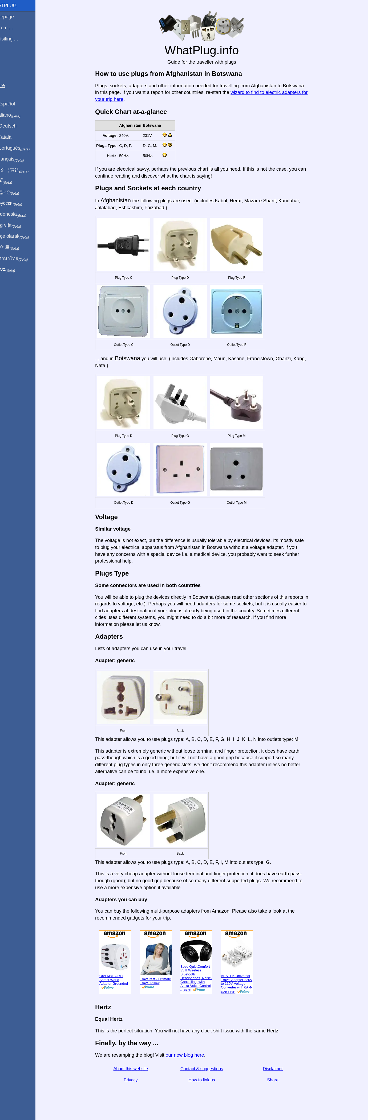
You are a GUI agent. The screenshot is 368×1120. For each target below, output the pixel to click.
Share (279, 1080)
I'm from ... (14, 27)
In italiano (18, 115)
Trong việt (18, 225)
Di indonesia (21, 214)
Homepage (14, 16)
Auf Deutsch (16, 126)
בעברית (15, 269)
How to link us (208, 1080)
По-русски (19, 203)
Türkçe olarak (22, 236)
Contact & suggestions (208, 1068)
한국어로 (17, 247)
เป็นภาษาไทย (21, 258)
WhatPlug (16, 5)
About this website (137, 1068)
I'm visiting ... (16, 39)
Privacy (137, 1080)
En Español (15, 103)
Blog (8, 58)
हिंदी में (14, 181)
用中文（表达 (22, 170)
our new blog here (191, 1055)
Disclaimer (279, 1068)
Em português (22, 148)
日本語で (17, 192)
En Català (13, 137)
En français (20, 159)
